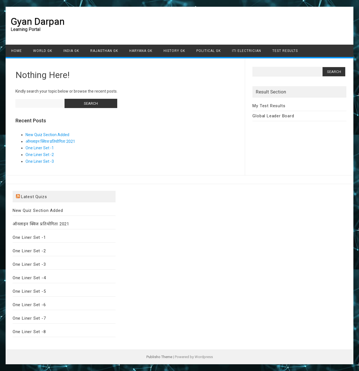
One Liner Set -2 (40, 154)
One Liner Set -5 (29, 291)
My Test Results (268, 105)
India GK (71, 51)
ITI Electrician (246, 51)
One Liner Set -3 (40, 161)
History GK (174, 51)
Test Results (285, 51)
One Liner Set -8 (29, 331)
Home (16, 51)
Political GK (208, 51)
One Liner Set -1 (40, 148)
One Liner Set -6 (29, 304)
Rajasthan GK (104, 51)
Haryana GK (140, 51)
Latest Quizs (34, 196)
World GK (42, 51)
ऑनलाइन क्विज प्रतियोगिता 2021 (50, 141)
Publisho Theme (159, 357)
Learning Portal (25, 29)
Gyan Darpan (38, 21)
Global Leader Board (273, 115)
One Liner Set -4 (29, 277)
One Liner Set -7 (29, 318)
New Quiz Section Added (47, 134)
